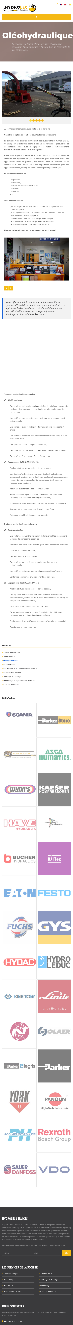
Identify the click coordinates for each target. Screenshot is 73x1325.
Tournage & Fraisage (12, 676)
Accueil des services (11, 652)
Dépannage (45, 1285)
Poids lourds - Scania (12, 672)
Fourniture (8, 1285)
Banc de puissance (11, 684)
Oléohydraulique (10, 660)
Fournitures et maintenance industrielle (20, 668)
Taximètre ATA (9, 656)
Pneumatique (9, 664)
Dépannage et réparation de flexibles (19, 680)
